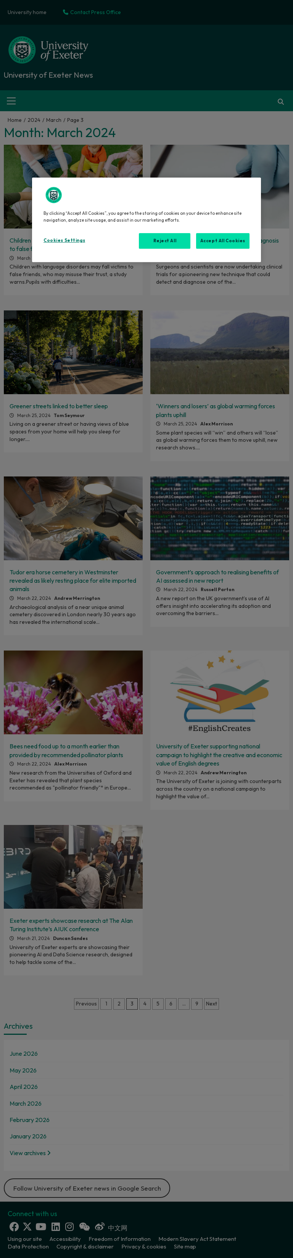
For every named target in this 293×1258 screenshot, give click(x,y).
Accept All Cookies (222, 240)
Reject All (165, 240)
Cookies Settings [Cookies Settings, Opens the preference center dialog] (64, 240)
